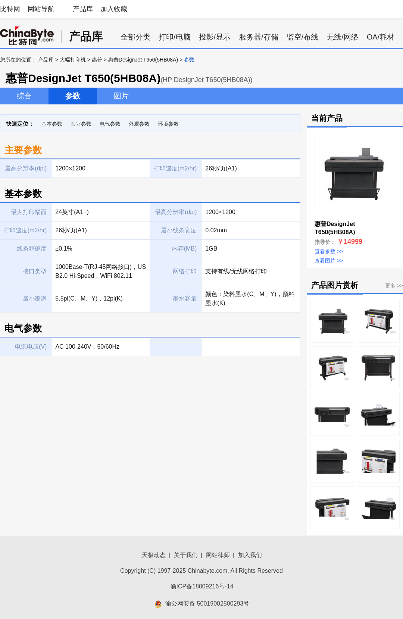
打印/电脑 (175, 37)
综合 (24, 96)
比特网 (10, 9)
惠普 (97, 60)
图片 (121, 96)
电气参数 (110, 124)
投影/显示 (215, 37)
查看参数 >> (329, 251)
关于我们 (186, 555)
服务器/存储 (258, 37)
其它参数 (81, 124)
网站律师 (218, 555)
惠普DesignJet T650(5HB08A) (143, 60)
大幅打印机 (73, 60)
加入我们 (250, 555)
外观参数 (139, 124)
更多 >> (394, 286)
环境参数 (168, 124)
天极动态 (154, 555)
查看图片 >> (329, 261)
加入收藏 (113, 9)
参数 (72, 96)
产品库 (83, 9)
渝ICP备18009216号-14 (202, 586)
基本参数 (51, 124)
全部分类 (135, 37)
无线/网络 (343, 37)
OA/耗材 (380, 37)
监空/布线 (303, 37)
